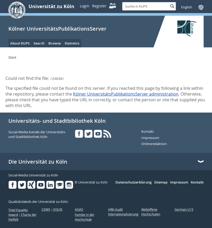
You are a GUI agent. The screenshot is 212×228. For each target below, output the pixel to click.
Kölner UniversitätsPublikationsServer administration (125, 94)
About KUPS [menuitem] (20, 43)
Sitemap (161, 182)
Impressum (150, 138)
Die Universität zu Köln (37, 162)
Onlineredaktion (154, 144)
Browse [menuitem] (54, 43)
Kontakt (147, 132)
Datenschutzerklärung (133, 182)
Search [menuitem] (39, 43)
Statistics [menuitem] (72, 43)
